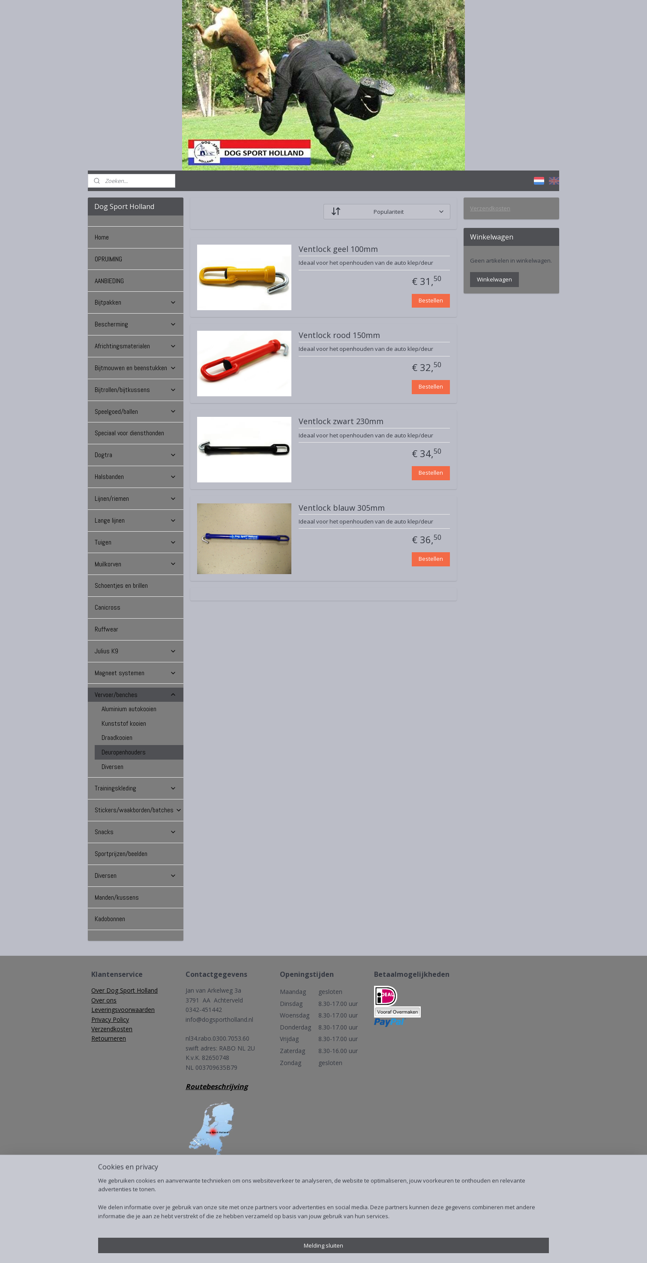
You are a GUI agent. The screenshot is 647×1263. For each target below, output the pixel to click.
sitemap (296, 1247)
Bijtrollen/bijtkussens (136, 389)
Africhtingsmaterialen (136, 345)
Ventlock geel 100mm (338, 249)
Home (102, 237)
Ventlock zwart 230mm (341, 421)
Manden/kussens (117, 897)
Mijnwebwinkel (421, 1247)
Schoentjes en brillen (121, 585)
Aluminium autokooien (129, 708)
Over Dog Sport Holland (124, 990)
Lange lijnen (136, 520)
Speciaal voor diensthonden (129, 432)
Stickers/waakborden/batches (138, 809)
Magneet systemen (136, 672)
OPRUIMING (108, 258)
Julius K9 (136, 650)
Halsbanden (136, 476)
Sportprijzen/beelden (121, 853)
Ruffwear (106, 629)
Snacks (136, 831)
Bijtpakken (136, 302)
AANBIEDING (109, 280)
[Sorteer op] (387, 211)
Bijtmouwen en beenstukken (136, 367)
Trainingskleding (136, 788)
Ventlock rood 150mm (339, 335)
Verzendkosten (490, 208)
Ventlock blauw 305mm (342, 508)
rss (314, 1247)
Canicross (107, 607)
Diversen (112, 766)
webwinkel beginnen (347, 1247)
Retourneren (108, 1038)
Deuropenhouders (124, 752)
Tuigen (136, 542)
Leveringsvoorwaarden (123, 1010)
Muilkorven (136, 564)
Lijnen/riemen (136, 498)
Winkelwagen (494, 279)
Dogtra (136, 454)
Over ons (104, 1000)
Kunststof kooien (124, 723)
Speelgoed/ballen (136, 411)
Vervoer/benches (136, 694)
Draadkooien (117, 737)
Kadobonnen (110, 918)
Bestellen (431, 300)
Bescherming (136, 324)
